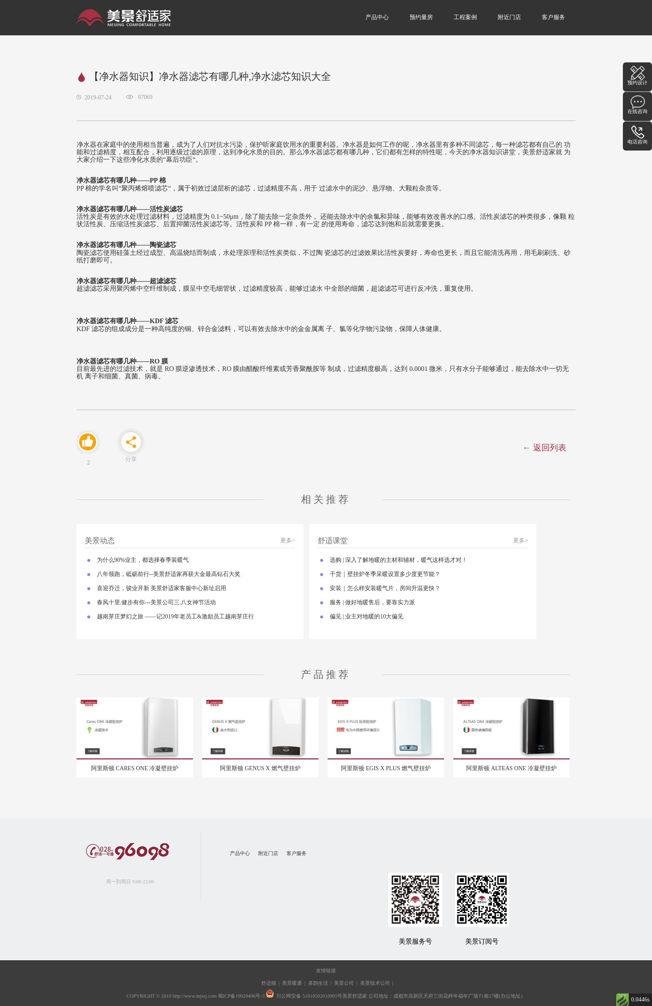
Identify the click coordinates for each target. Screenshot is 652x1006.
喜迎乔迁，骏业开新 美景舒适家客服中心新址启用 (162, 588)
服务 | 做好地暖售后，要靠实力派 (372, 602)
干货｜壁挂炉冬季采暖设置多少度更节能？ (385, 574)
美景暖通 (292, 983)
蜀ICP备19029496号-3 (241, 996)
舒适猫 (268, 983)
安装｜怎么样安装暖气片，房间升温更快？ (385, 588)
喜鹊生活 (318, 983)
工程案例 (465, 17)
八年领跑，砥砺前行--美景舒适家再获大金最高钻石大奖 (168, 574)
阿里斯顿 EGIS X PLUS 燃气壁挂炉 (385, 768)
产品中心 (377, 17)
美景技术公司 (375, 983)
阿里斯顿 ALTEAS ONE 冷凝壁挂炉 (511, 768)
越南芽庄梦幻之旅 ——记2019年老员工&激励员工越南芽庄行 (175, 616)
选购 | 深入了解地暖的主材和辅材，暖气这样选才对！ (399, 560)
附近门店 (509, 17)
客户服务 (553, 17)
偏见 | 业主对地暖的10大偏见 (367, 616)
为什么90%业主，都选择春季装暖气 (143, 560)
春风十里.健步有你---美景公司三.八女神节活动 (156, 602)
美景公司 (344, 983)
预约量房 (421, 17)
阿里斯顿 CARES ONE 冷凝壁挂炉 (134, 768)
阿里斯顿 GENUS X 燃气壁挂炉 (260, 768)
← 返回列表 (544, 447)
